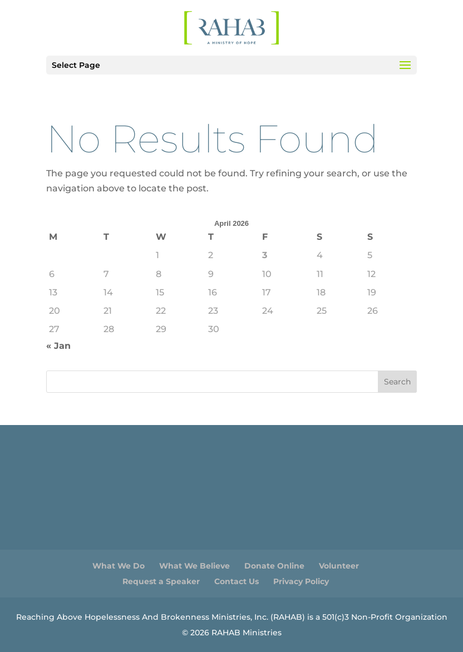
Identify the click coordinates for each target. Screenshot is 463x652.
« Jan (58, 345)
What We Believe (194, 566)
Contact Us (236, 581)
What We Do (118, 566)
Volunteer (339, 566)
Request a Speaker (161, 581)
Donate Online (274, 566)
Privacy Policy (301, 581)
